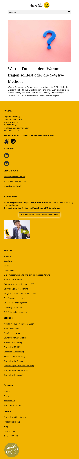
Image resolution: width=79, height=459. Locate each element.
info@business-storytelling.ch (16, 128)
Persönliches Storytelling (14, 356)
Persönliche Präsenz (12, 333)
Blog (6, 426)
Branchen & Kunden (12, 405)
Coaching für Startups (13, 307)
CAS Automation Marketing (15, 312)
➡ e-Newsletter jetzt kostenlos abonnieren (39, 215)
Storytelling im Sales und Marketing (19, 365)
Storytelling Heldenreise (14, 375)
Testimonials (9, 400)
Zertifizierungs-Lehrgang (14, 298)
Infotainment (9, 270)
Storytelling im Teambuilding (16, 370)
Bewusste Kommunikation (15, 338)
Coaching (8, 261)
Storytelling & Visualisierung (16, 289)
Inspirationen (9, 431)
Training (7, 256)
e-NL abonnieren (11, 436)
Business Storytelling (13, 342)
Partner (7, 396)
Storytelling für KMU (12, 347)
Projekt (7, 265)
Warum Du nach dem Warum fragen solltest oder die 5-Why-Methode (36, 75)
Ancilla (7, 391)
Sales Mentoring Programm (15, 302)
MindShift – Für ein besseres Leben (19, 324)
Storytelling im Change (13, 361)
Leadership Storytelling (14, 351)
